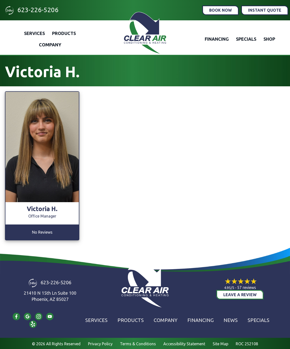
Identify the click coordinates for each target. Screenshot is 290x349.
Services (34, 33)
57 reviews (246, 287)
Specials (246, 38)
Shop (269, 38)
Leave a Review (240, 294)
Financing (217, 38)
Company (50, 44)
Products (64, 33)
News (231, 320)
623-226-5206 (37, 9)
